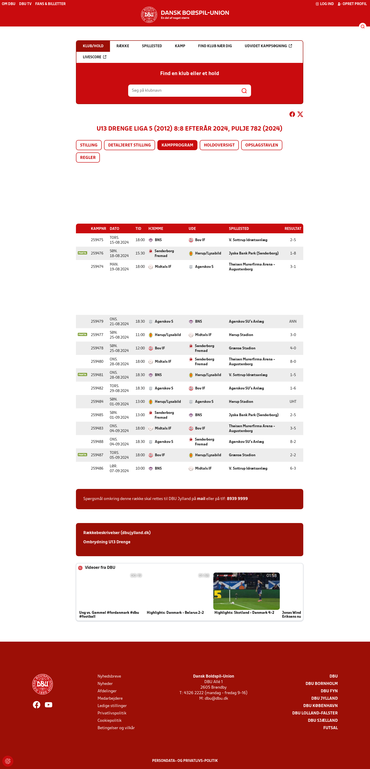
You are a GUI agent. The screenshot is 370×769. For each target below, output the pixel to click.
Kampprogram (177, 145)
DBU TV (25, 4)
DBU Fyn (329, 691)
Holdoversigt (219, 145)
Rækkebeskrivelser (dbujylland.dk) (117, 533)
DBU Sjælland (323, 720)
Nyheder (105, 684)
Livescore (94, 57)
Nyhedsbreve (109, 676)
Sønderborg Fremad (164, 253)
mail (201, 499)
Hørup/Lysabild (208, 253)
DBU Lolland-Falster (315, 713)
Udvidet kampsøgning (268, 46)
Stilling (89, 145)
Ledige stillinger (112, 706)
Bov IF (200, 240)
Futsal (330, 728)
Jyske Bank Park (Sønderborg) (254, 253)
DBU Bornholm (322, 684)
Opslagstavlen (261, 145)
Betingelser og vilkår (116, 728)
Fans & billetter (50, 4)
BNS (158, 240)
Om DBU (8, 4)
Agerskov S (204, 266)
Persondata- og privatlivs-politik (185, 760)
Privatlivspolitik (112, 713)
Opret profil (352, 4)
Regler (88, 158)
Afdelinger (107, 691)
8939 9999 (237, 499)
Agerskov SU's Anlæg (246, 321)
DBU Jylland (324, 698)
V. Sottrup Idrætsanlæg (248, 240)
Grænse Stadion (242, 348)
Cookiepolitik (109, 720)
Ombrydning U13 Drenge (106, 542)
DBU (334, 676)
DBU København (320, 706)
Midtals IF (163, 266)
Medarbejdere (110, 698)
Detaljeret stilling (129, 145)
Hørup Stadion (241, 334)
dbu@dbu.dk (216, 698)
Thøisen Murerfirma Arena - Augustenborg (252, 267)
